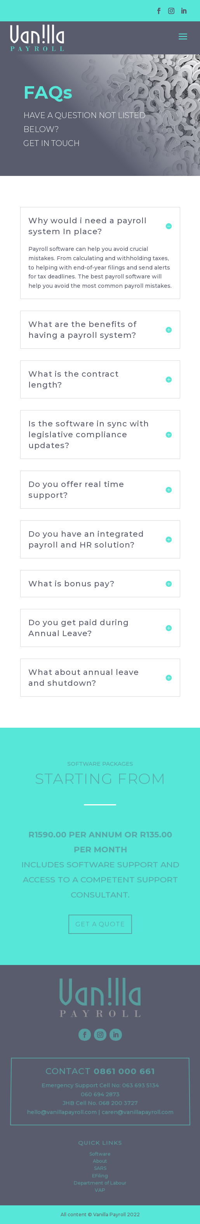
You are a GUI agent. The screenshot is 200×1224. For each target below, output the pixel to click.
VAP (100, 1190)
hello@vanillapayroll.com (61, 1112)
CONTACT (68, 1074)
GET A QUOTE (100, 924)
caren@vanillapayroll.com (137, 1112)
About (100, 1162)
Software (99, 1155)
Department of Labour (100, 1183)
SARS (100, 1169)
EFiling (100, 1176)
